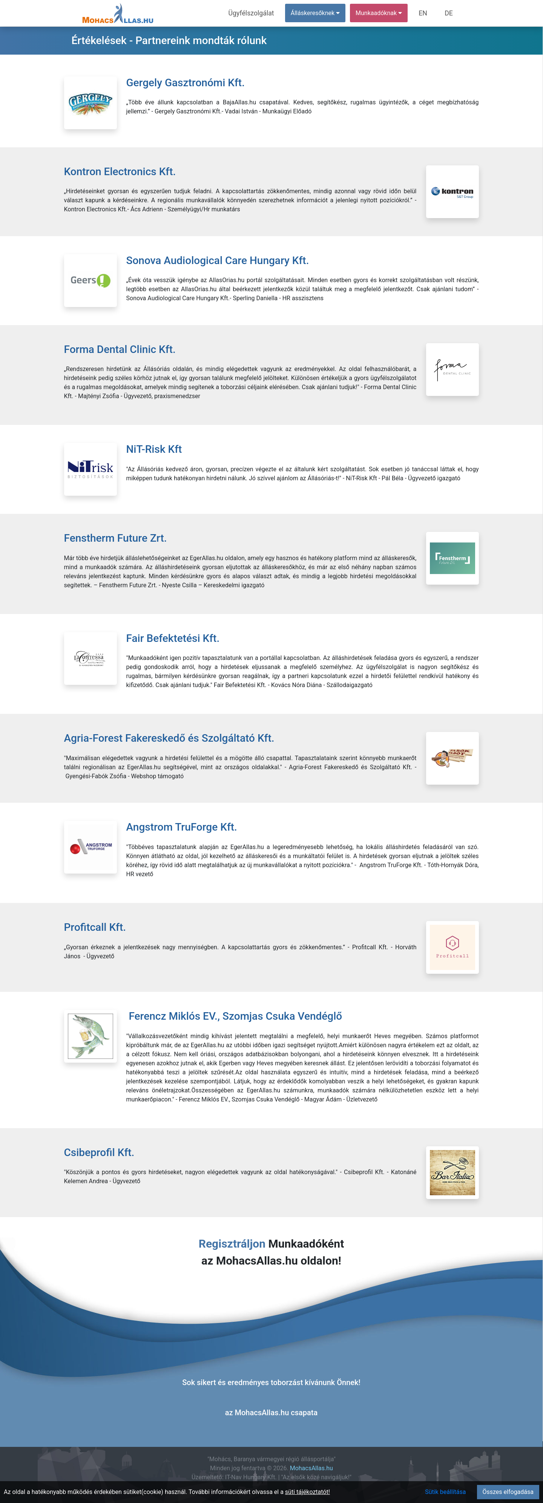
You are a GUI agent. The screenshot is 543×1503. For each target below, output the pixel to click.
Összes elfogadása (508, 1491)
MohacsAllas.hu (311, 1468)
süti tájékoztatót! (307, 1491)
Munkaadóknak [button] (383, 13)
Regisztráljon (232, 1243)
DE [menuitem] (450, 13)
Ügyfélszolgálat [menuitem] (258, 13)
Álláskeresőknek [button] (320, 13)
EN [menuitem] (427, 13)
